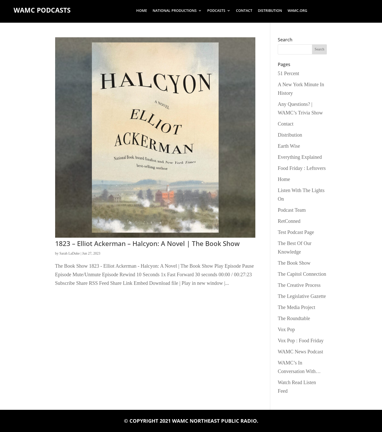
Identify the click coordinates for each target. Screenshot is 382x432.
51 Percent (288, 73)
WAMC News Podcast (300, 351)
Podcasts (216, 11)
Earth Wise (289, 146)
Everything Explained (300, 157)
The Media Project (296, 307)
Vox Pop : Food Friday (301, 340)
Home (141, 11)
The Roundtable (294, 318)
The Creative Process (299, 285)
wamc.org (297, 11)
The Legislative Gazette (302, 296)
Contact (244, 11)
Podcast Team (292, 210)
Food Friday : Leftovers (302, 168)
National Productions (175, 11)
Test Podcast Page (296, 232)
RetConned (289, 221)
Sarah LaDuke (69, 253)
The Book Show (294, 263)
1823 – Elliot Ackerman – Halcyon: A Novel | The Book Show (147, 243)
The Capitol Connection (302, 274)
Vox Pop (286, 329)
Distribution (270, 11)
